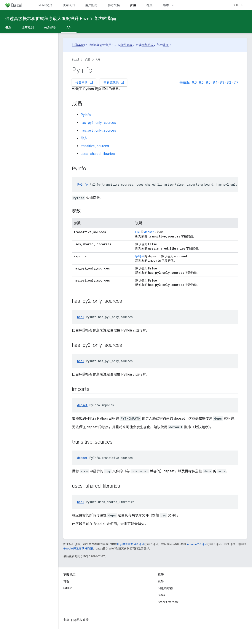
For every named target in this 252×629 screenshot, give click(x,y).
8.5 (208, 82)
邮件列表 (126, 45)
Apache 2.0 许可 (197, 544)
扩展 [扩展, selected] (133, 5)
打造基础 (78, 45)
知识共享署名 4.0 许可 (130, 544)
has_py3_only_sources (98, 130)
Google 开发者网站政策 (78, 548)
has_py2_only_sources (98, 123)
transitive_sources (95, 146)
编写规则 (28, 27)
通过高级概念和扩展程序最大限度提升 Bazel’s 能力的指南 (60, 18)
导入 (84, 138)
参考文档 (114, 5)
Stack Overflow (168, 602)
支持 (161, 581)
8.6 (201, 82)
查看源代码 (114, 82)
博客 (66, 581)
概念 (8, 27)
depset (149, 232)
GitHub (238, 5)
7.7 (236, 82)
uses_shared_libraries (98, 154)
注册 (166, 45)
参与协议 (148, 45)
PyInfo (86, 115)
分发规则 (50, 27)
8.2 (229, 82)
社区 (150, 5)
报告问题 (84, 82)
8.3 (222, 82)
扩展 (87, 59)
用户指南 (91, 5)
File (137, 232)
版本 (166, 5)
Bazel (75, 59)
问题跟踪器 (165, 588)
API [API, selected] (69, 27)
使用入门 (69, 5)
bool (80, 317)
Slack (161, 595)
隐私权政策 (81, 620)
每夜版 (184, 82)
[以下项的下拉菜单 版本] (175, 5)
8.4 (215, 82)
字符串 (139, 256)
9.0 (194, 82)
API (98, 59)
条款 (66, 620)
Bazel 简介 (45, 5)
